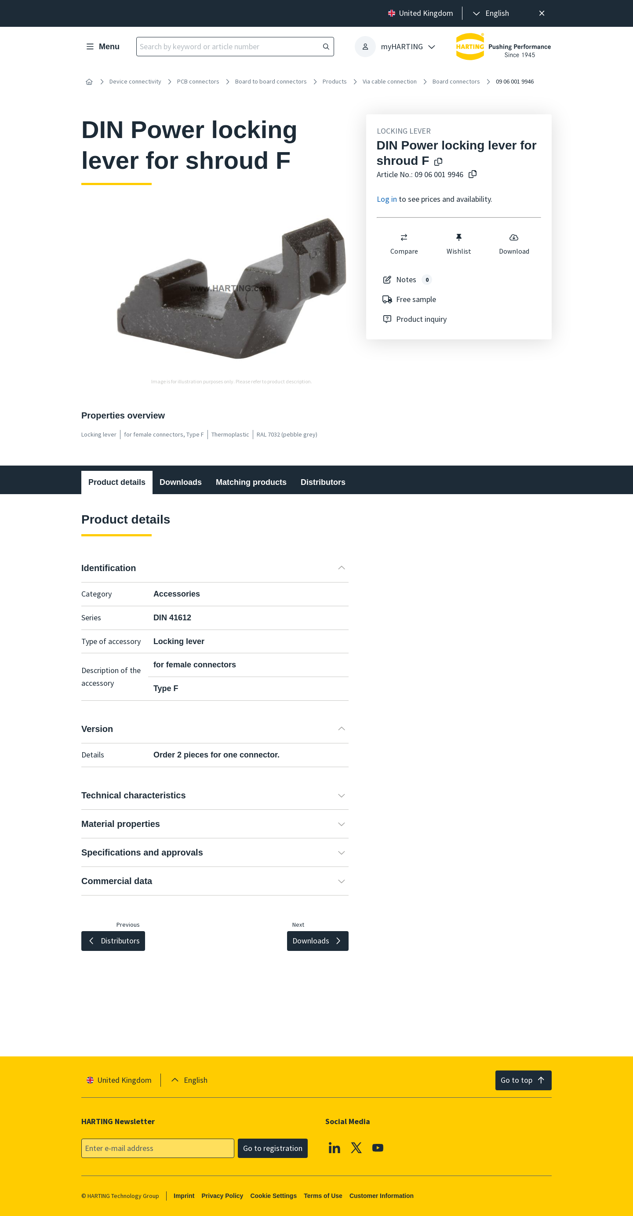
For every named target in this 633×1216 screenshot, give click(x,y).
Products (335, 81)
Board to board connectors (271, 81)
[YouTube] (378, 1147)
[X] (356, 1147)
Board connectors (456, 81)
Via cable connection (390, 81)
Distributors (323, 482)
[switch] (404, 237)
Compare (404, 244)
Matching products (251, 482)
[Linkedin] (334, 1147)
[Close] (542, 13)
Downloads (181, 482)
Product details (117, 482)
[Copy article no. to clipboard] (472, 175)
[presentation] (490, 13)
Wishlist (459, 244)
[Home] (89, 82)
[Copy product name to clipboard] (438, 162)
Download (513, 244)
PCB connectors (198, 81)
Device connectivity (135, 81)
